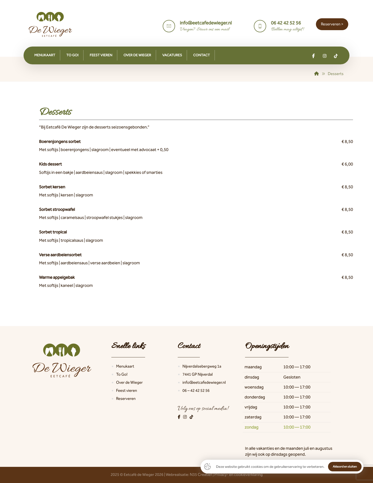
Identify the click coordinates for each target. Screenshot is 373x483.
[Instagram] (185, 417)
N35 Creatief (201, 474)
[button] (313, 56)
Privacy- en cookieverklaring (238, 474)
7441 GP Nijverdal (197, 374)
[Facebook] (179, 417)
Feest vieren (126, 390)
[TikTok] (191, 417)
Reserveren (126, 398)
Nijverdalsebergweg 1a (201, 366)
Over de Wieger (129, 382)
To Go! (122, 374)
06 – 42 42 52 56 (196, 390)
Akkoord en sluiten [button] (345, 466)
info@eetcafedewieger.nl (204, 382)
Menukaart (125, 366)
